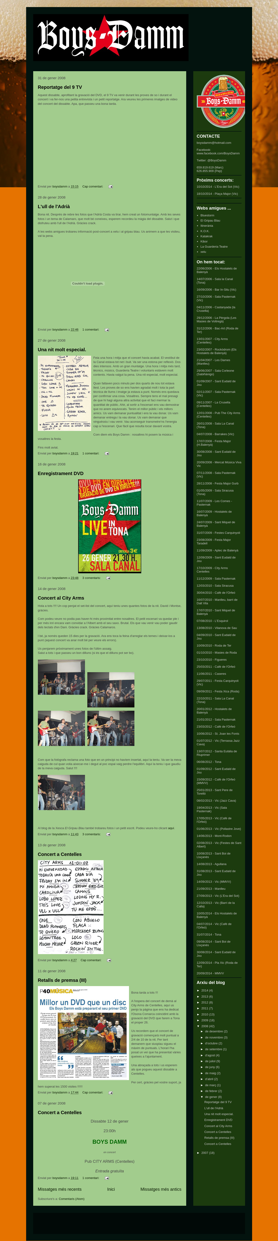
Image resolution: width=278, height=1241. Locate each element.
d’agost (210, 1055)
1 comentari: (91, 329)
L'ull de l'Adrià (54, 206)
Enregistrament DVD (61, 473)
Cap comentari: (93, 186)
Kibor (204, 241)
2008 (205, 1026)
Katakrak (207, 236)
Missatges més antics (161, 1189)
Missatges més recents (60, 1189)
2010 (205, 1014)
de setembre (214, 1049)
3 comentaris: (92, 578)
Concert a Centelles (60, 854)
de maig (211, 1073)
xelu (203, 252)
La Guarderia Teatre (214, 246)
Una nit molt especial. (62, 349)
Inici (111, 1189)
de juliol (210, 1061)
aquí (171, 828)
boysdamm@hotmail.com (214, 142)
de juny (210, 1067)
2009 (205, 1020)
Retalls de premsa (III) (62, 980)
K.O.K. (205, 231)
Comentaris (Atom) (72, 1199)
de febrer (211, 1091)
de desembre (214, 1031)
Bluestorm (207, 215)
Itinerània (207, 225)
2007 (205, 1153)
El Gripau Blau (210, 220)
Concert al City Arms (61, 598)
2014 (205, 990)
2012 (205, 1002)
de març (211, 1085)
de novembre (214, 1037)
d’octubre (211, 1043)
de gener (211, 1097)
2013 (205, 996)
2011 (205, 1008)
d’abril (209, 1079)
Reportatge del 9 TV (60, 87)
